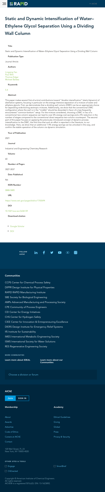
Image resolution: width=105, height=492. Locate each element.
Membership (11, 407)
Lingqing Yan (11, 72)
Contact (8, 441)
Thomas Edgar (11, 77)
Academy (58, 407)
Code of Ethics (11, 431)
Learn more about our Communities (51, 361)
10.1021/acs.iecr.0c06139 (16, 211)
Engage (11, 466)
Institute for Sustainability (20, 331)
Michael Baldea (12, 79)
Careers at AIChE (13, 436)
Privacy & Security (62, 436)
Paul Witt (9, 74)
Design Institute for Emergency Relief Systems (34, 326)
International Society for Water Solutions (30, 341)
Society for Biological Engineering (26, 297)
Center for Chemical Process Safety (27, 282)
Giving (57, 422)
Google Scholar (17, 226)
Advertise (9, 426)
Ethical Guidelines (62, 417)
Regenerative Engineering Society (26, 346)
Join (10, 398)
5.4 (6, 89)
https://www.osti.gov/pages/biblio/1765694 (25, 200)
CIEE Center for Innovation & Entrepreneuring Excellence (36, 321)
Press (56, 431)
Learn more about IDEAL (17, 359)
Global (57, 426)
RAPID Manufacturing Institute (25, 292)
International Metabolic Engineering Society (32, 336)
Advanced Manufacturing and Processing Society (35, 302)
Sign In (22, 398)
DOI (12, 231)
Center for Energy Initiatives (22, 311)
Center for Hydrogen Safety (23, 316)
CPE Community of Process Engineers (26, 306)
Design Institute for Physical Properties (29, 287)
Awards (8, 422)
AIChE (94, 3)
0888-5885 (10, 190)
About (8, 417)
